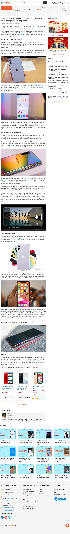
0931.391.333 (56, 2)
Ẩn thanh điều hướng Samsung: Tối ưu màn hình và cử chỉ (62, 460)
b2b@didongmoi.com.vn (8, 510)
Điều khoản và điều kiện (28, 493)
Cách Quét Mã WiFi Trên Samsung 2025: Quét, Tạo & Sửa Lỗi (25, 460)
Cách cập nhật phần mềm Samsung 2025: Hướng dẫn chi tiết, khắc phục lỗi (43, 460)
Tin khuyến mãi (42, 491)
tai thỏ (16, 276)
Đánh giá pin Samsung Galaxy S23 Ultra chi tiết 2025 (26, 476)
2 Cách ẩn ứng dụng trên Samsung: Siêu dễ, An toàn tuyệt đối (58, 77)
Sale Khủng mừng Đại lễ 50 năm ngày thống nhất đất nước (58, 50)
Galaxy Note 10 (20, 34)
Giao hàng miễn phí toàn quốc (29, 508)
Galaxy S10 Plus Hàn (29, 178)
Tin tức (8, 15)
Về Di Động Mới (42, 493)
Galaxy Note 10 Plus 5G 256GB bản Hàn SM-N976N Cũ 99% (22, 388)
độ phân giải (19, 239)
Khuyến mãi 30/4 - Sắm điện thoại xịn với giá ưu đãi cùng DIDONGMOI (58, 34)
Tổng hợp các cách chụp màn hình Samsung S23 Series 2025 (44, 477)
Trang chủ (4, 15)
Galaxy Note (40, 313)
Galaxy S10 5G (4, 180)
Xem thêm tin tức (58, 100)
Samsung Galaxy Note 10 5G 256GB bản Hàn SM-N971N (8, 388)
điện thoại (13, 145)
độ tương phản (4, 198)
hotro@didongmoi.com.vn (8, 507)
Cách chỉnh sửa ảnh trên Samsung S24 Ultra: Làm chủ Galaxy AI (57, 85)
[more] (67, 525)
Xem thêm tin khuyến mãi (58, 54)
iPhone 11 (34, 26)
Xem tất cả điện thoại (23, 404)
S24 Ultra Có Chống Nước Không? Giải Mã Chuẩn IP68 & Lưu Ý (8, 477)
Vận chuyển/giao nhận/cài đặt (29, 501)
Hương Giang (9, 413)
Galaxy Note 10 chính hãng (36, 85)
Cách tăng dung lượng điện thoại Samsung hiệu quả (57, 62)
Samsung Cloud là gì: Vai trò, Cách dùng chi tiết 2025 (58, 93)
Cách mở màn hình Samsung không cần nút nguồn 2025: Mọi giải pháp (57, 70)
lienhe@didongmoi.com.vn (59, 494)
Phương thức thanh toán (28, 506)
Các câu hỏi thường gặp (28, 489)
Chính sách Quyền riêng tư (28, 491)
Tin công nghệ (42, 489)
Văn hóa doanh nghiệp (43, 495)
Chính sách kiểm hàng (27, 503)
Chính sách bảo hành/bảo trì (29, 495)
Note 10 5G (11, 89)
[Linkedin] (8, 417)
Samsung (10, 32)
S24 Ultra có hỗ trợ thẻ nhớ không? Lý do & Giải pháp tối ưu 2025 (61, 477)
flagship (39, 362)
